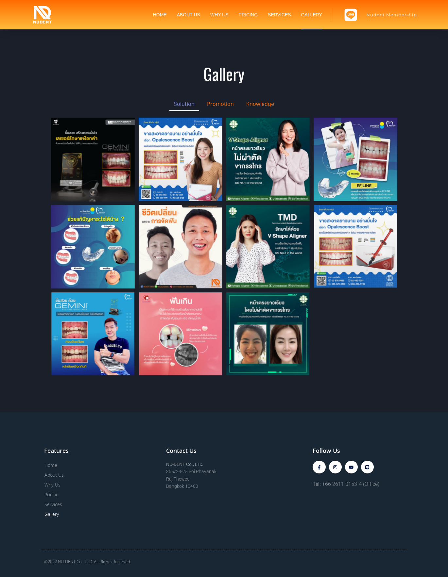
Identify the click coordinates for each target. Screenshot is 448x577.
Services (279, 14)
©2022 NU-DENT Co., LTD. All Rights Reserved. (87, 562)
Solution (184, 104)
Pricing (248, 14)
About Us (188, 14)
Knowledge (260, 104)
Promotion (220, 104)
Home (160, 14)
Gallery (311, 14)
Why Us (219, 14)
